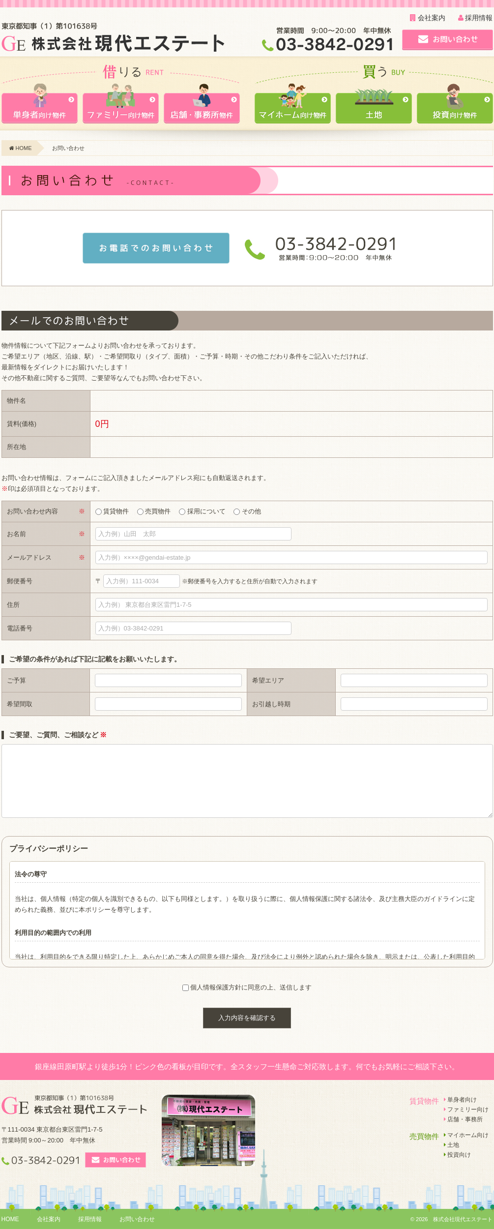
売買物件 (154, 511)
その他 (247, 511)
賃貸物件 (112, 511)
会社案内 (427, 18)
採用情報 (475, 18)
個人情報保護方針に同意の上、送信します (251, 987)
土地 (451, 1144)
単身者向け (460, 1099)
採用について (202, 511)
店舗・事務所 (463, 1119)
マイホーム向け (466, 1135)
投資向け (457, 1154)
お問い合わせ (137, 1219)
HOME (20, 148)
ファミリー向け (466, 1109)
